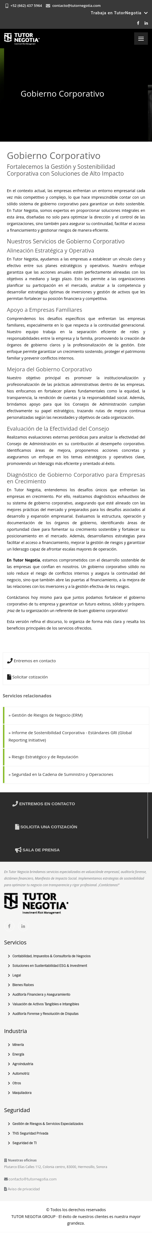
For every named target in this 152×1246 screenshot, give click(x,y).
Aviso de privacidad (22, 1189)
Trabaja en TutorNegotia (119, 12)
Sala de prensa (37, 849)
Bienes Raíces (23, 985)
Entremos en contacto (31, 660)
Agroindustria (22, 1064)
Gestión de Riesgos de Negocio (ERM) (46, 715)
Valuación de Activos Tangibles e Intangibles (45, 1004)
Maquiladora (22, 1093)
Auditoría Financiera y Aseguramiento (41, 994)
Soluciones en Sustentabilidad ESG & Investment (49, 965)
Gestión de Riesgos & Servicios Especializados (47, 1124)
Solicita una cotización (46, 826)
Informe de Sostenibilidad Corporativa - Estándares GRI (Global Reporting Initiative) (70, 736)
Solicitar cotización (27, 677)
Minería (18, 1044)
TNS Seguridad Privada (30, 1133)
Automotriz (20, 1073)
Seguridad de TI (24, 1143)
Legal (16, 975)
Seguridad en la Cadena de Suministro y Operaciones (61, 774)
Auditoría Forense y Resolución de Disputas (45, 1013)
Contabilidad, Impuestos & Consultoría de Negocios (51, 956)
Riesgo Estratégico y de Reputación (43, 756)
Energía (18, 1054)
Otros (16, 1083)
